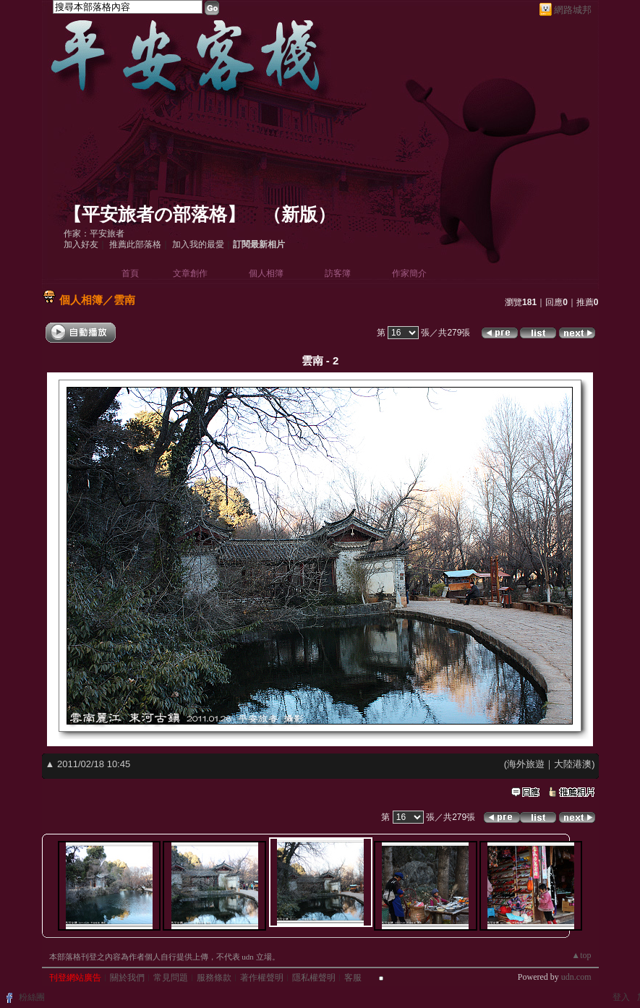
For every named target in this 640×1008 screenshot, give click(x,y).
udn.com (576, 977)
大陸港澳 (573, 764)
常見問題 (170, 978)
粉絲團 (32, 997)
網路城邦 (573, 9)
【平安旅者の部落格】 (154, 214)
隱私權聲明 (314, 978)
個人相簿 (266, 273)
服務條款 (214, 978)
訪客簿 (338, 273)
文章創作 (190, 273)
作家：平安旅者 (94, 233)
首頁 (130, 273)
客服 (353, 978)
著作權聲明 (261, 978)
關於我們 (127, 978)
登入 (621, 997)
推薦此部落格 (135, 244)
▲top (581, 955)
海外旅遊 (526, 764)
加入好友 (81, 244)
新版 (299, 214)
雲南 (124, 300)
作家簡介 (409, 273)
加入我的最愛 (198, 244)
